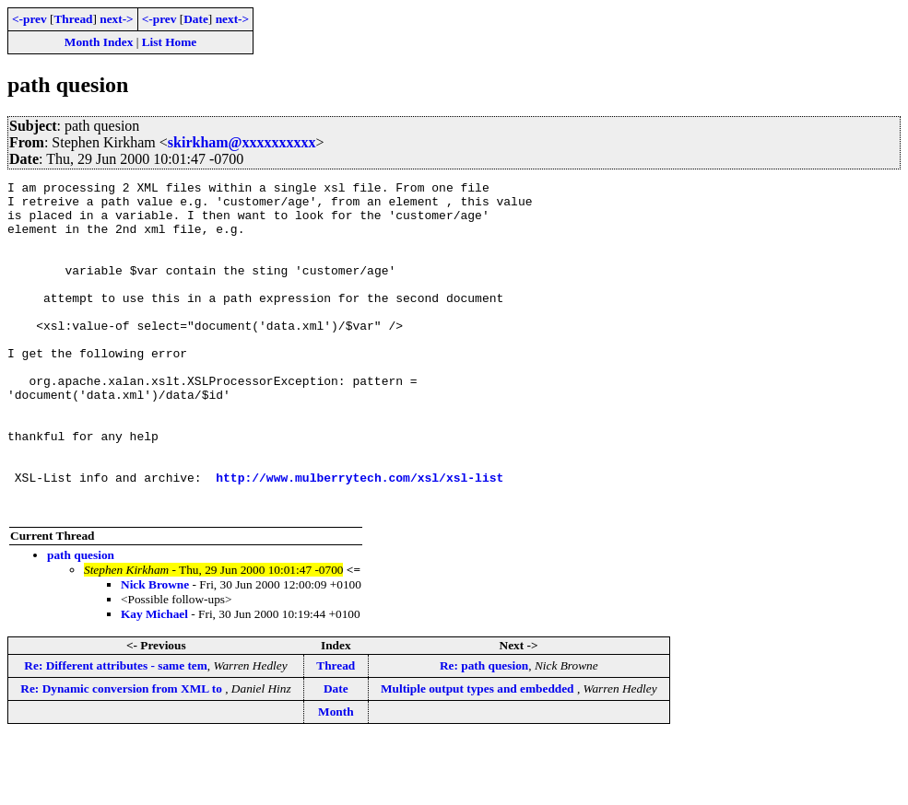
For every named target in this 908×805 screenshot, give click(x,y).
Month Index (99, 42)
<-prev (29, 19)
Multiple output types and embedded (479, 755)
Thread (72, 19)
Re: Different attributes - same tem (115, 732)
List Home (169, 42)
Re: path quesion (484, 732)
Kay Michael (154, 680)
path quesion (80, 621)
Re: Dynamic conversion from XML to (122, 755)
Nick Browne (155, 651)
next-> (116, 19)
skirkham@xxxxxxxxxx (242, 142)
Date (195, 19)
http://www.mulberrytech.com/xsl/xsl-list (359, 538)
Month (336, 778)
